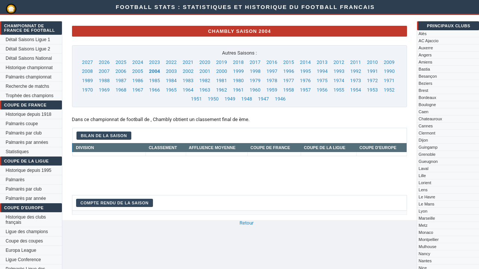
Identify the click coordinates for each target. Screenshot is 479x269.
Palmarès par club (24, 133)
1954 (355, 90)
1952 (388, 90)
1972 (372, 80)
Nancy (424, 253)
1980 (238, 80)
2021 (187, 62)
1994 (322, 71)
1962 (221, 90)
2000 (221, 71)
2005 (137, 71)
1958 (288, 90)
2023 (154, 62)
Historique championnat (29, 67)
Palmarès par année (26, 198)
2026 (104, 62)
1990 (389, 71)
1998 (255, 71)
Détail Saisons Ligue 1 (28, 39)
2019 (221, 62)
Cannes (426, 126)
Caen (423, 111)
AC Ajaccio (428, 40)
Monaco (426, 232)
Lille (422, 175)
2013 (322, 62)
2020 (204, 62)
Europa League (21, 250)
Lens (423, 190)
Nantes (425, 261)
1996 (288, 71)
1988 (104, 80)
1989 (87, 80)
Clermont (427, 133)
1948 (246, 99)
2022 (171, 62)
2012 (339, 62)
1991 (372, 71)
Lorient (425, 182)
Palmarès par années (27, 142)
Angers (425, 55)
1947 (263, 99)
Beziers (425, 83)
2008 (87, 71)
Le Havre (427, 197)
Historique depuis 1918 (28, 114)
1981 (221, 80)
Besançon (428, 76)
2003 (171, 71)
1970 (87, 90)
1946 (280, 99)
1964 (187, 90)
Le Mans (426, 204)
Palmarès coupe (22, 123)
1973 (355, 80)
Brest (423, 90)
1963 (204, 90)
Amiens (425, 62)
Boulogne (427, 104)
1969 (104, 90)
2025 (121, 62)
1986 (137, 80)
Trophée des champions (29, 95)
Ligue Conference (23, 259)
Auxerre (426, 48)
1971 (388, 80)
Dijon (423, 140)
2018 (238, 62)
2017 (255, 62)
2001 (205, 71)
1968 (121, 90)
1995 (305, 71)
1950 (213, 99)
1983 (187, 80)
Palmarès (15, 179)
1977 (288, 80)
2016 (271, 62)
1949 (230, 99)
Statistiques (17, 151)
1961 (238, 90)
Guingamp (428, 147)
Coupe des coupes (24, 241)
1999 (238, 71)
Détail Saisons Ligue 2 (28, 49)
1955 (339, 90)
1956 (322, 90)
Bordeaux (427, 97)
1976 (305, 80)
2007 (103, 71)
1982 (204, 80)
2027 (87, 62)
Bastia (424, 69)
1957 (305, 90)
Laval (423, 168)
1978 (271, 80)
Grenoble (427, 154)
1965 (171, 90)
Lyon (423, 211)
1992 (355, 71)
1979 (255, 80)
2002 (188, 71)
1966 (154, 90)
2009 (388, 62)
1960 (255, 90)
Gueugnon (428, 161)
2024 (137, 62)
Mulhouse (427, 246)
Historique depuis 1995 (28, 170)
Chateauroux (430, 119)
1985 (154, 80)
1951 (196, 99)
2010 (372, 62)
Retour (247, 223)
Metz (423, 225)
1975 (322, 80)
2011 (355, 62)
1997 (271, 71)
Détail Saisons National (29, 58)
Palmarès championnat (28, 77)
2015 (288, 62)
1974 (339, 80)
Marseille (427, 218)
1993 (339, 71)
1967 (137, 90)
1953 (372, 90)
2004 (154, 71)
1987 (121, 80)
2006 (120, 71)
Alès (422, 33)
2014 (305, 62)
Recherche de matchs (27, 86)
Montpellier (429, 239)
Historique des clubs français (26, 219)
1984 (171, 80)
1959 (271, 90)
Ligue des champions (27, 231)
